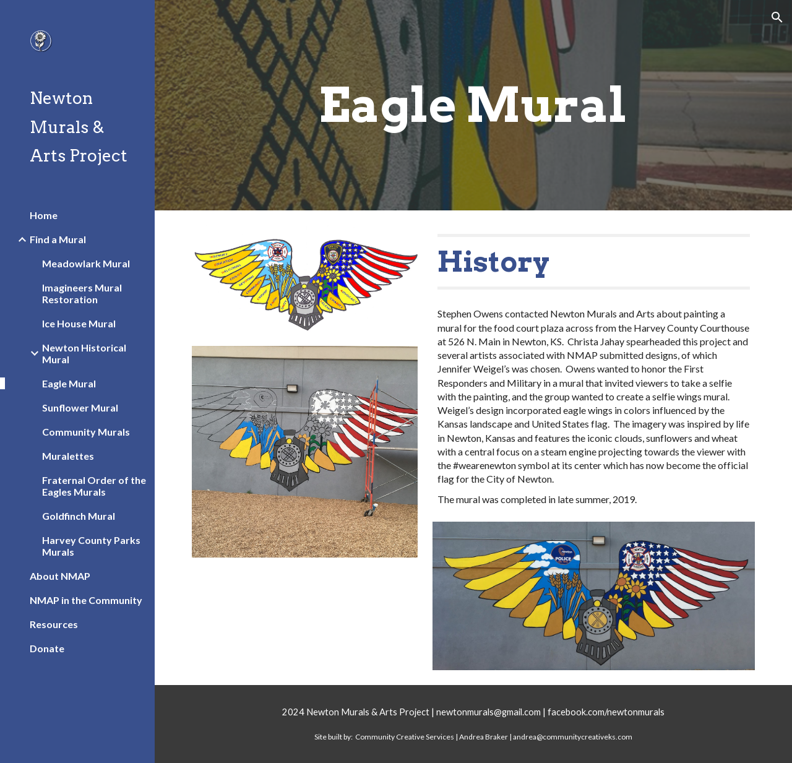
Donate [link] (47, 648)
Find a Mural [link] (58, 239)
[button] (777, 17)
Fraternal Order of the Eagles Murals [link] (94, 486)
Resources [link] (54, 624)
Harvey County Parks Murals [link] (91, 546)
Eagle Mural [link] (69, 383)
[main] (473, 105)
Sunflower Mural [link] (80, 407)
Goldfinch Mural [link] (78, 516)
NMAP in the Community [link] (86, 600)
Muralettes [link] (68, 456)
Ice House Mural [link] (79, 323)
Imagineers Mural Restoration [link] (82, 293)
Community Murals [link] (86, 432)
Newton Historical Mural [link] (84, 353)
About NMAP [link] (60, 576)
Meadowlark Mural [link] (86, 263)
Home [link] (44, 215)
